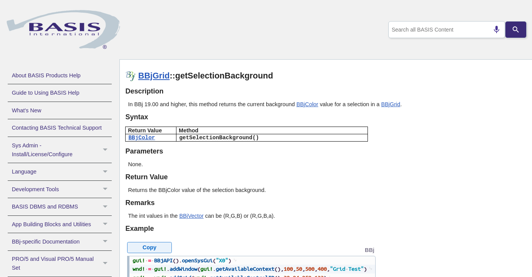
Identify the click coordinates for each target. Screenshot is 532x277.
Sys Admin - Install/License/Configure (62, 150)
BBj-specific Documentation (62, 241)
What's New (26, 110)
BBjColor (307, 104)
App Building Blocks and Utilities (62, 224)
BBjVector (191, 216)
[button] (106, 150)
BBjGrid (154, 75)
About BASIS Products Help (46, 75)
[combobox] (445, 29)
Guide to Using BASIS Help (45, 93)
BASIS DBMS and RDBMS (62, 206)
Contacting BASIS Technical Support (57, 128)
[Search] (515, 29)
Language (62, 171)
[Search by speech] (493, 29)
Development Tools (62, 189)
